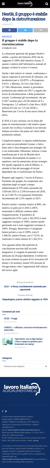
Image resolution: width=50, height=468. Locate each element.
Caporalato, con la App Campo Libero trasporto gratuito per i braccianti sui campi (29, 341)
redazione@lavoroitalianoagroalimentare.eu (24, 430)
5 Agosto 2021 (20, 347)
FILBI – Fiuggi (10, 318)
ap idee (36, 441)
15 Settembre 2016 (11, 333)
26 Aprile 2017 (7, 24)
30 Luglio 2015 (10, 322)
